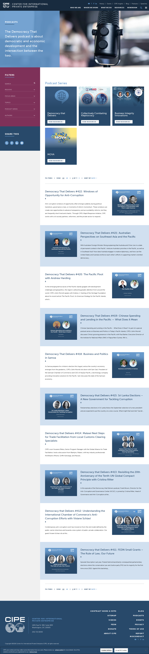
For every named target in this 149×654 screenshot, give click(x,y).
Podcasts (135, 4)
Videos (112, 620)
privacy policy (59, 650)
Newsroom (132, 7)
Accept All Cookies (121, 650)
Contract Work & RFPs (103, 611)
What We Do (106, 7)
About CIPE (110, 633)
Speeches (144, 4)
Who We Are (75, 7)
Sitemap (112, 616)
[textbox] (20, 90)
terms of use (33, 652)
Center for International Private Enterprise (47, 620)
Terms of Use (136, 629)
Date (94, 178)
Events (109, 4)
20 (67, 178)
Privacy (139, 624)
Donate (112, 629)
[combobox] (20, 89)
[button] (146, 8)
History (101, 4)
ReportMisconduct (137, 634)
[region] (74, 650)
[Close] (146, 650)
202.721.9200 (37, 632)
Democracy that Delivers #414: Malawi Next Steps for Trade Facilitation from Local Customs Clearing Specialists (75, 437)
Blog (127, 4)
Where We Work (91, 7)
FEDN (113, 624)
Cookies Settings (106, 650)
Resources (119, 7)
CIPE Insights (118, 4)
